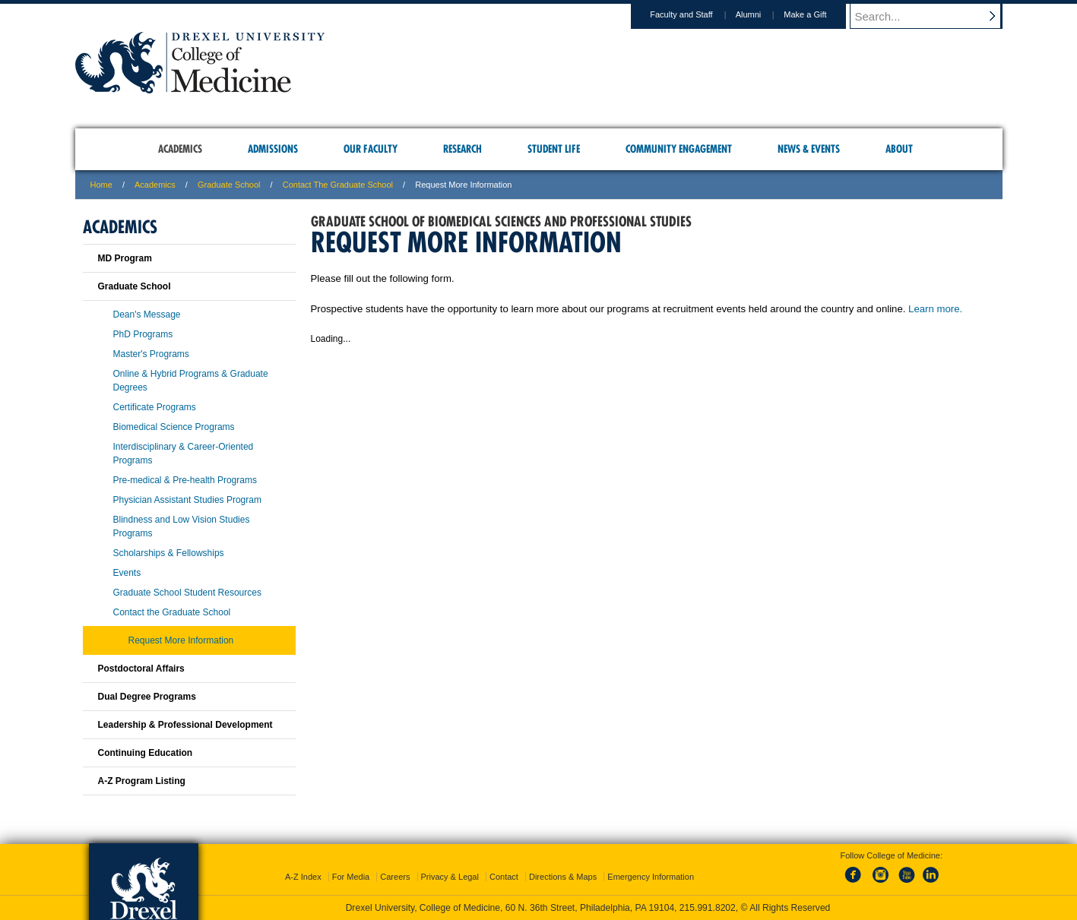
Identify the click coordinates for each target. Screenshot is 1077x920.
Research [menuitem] (462, 149)
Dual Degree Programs (147, 696)
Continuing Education (145, 753)
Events (127, 572)
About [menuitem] (899, 149)
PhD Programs (143, 334)
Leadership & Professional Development (185, 724)
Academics (155, 184)
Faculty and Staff (695, 14)
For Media (351, 876)
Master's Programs (151, 354)
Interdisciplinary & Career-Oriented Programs (183, 453)
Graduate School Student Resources (187, 592)
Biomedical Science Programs (174, 427)
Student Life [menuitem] (553, 149)
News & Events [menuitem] (809, 149)
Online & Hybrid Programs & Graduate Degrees (190, 380)
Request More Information (181, 640)
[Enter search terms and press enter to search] (933, 16)
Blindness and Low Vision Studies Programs (181, 526)
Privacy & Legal (450, 876)
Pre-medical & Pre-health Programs (185, 480)
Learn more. (935, 309)
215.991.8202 (707, 908)
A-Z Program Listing (141, 781)
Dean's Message (147, 314)
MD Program (125, 258)
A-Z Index (303, 876)
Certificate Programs (154, 407)
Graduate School (229, 184)
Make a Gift (819, 14)
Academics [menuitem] (180, 149)
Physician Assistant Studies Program (187, 500)
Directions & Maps (563, 876)
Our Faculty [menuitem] (371, 149)
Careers (395, 876)
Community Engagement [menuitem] (679, 149)
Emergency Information (650, 876)
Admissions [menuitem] (273, 149)
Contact (503, 876)
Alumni (763, 14)
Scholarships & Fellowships (168, 553)
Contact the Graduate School (338, 184)
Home (101, 184)
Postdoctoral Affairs (141, 668)
